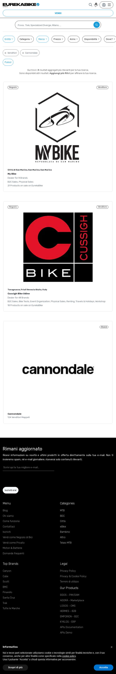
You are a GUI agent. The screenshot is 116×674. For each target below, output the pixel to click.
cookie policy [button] (69, 656)
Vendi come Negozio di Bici (18, 537)
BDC (62, 516)
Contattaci (9, 526)
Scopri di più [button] (15, 667)
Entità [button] (8, 39)
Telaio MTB (66, 542)
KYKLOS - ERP (68, 621)
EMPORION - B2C (69, 616)
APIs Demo (66, 632)
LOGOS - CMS (67, 605)
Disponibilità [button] (91, 39)
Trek (5, 603)
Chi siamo (8, 516)
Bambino (65, 531)
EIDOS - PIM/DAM (69, 595)
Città (62, 521)
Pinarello (7, 592)
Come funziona (11, 521)
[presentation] (22, 479)
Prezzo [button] (57, 39)
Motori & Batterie (12, 548)
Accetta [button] (103, 667)
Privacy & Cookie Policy (73, 576)
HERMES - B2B (68, 611)
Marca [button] (41, 39)
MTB (62, 510)
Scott (6, 581)
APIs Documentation (71, 627)
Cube (5, 576)
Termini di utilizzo (69, 581)
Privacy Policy (68, 570)
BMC (5, 587)
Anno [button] (73, 39)
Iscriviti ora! (10, 490)
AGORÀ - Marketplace (72, 600)
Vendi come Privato (14, 542)
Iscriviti (7, 531)
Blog (5, 510)
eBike (63, 526)
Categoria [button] (25, 39)
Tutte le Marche (11, 608)
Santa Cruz (9, 597)
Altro (62, 537)
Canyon (7, 570)
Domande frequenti (13, 553)
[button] (111, 647)
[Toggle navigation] (106, 4)
